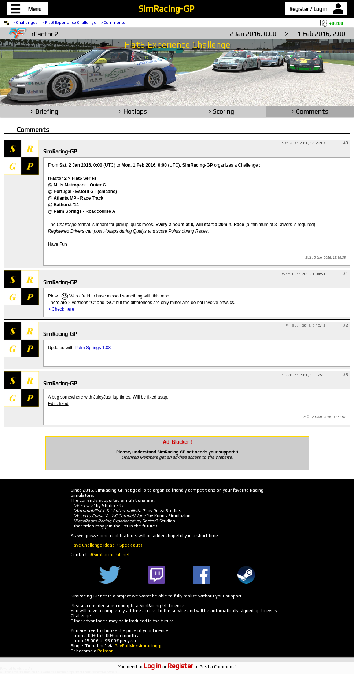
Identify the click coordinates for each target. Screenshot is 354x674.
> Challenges (25, 22)
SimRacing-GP (166, 9)
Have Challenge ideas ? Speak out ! (106, 545)
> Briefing (44, 111)
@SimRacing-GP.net (110, 554)
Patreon (105, 650)
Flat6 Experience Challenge (177, 44)
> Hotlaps (132, 111)
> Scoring (221, 111)
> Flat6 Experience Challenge (69, 22)
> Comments (113, 22)
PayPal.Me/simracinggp (139, 645)
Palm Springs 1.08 (93, 347)
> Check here (61, 309)
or (168, 666)
